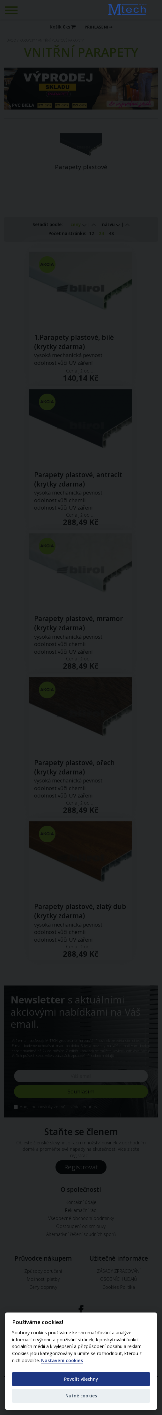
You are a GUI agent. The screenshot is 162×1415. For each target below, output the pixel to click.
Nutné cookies (81, 1396)
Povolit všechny (81, 1379)
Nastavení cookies (62, 1360)
